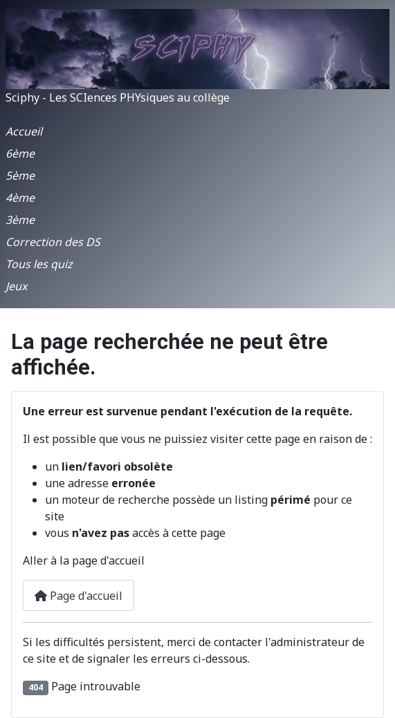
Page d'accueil (78, 595)
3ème (20, 219)
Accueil (24, 131)
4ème (20, 197)
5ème (20, 175)
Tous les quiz (39, 264)
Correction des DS (53, 241)
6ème (20, 153)
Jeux (16, 286)
